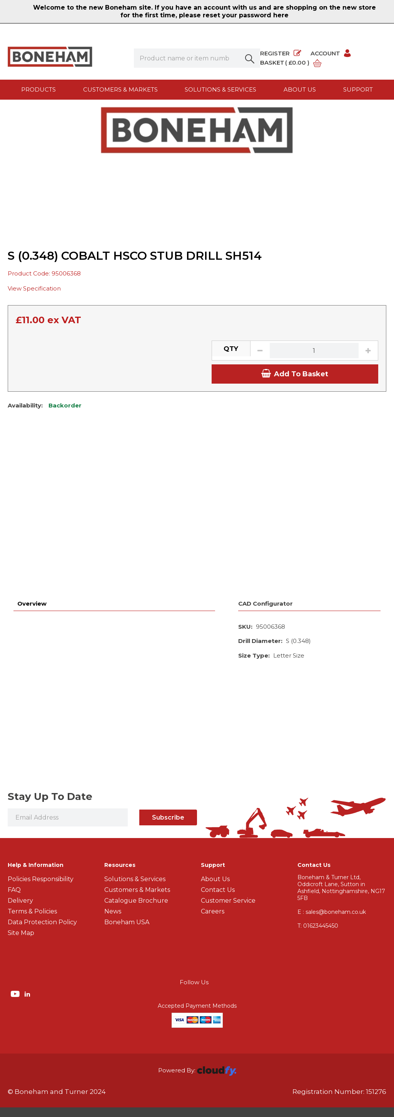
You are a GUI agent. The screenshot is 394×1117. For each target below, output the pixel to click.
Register (280, 53)
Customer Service (228, 852)
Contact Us (218, 841)
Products (38, 89)
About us (300, 89)
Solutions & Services (220, 89)
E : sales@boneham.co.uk (331, 863)
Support (358, 89)
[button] (250, 58)
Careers (212, 863)
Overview (32, 544)
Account (331, 53)
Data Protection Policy (42, 874)
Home (17, 115)
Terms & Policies (32, 863)
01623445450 (317, 877)
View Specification (34, 384)
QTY (231, 445)
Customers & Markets (120, 89)
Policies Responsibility (40, 831)
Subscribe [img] (168, 769)
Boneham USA (126, 874)
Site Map (21, 884)
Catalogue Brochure (136, 852)
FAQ (14, 841)
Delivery (20, 852)
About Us (215, 831)
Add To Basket (294, 469)
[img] (16, 945)
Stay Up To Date (50, 748)
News (112, 863)
